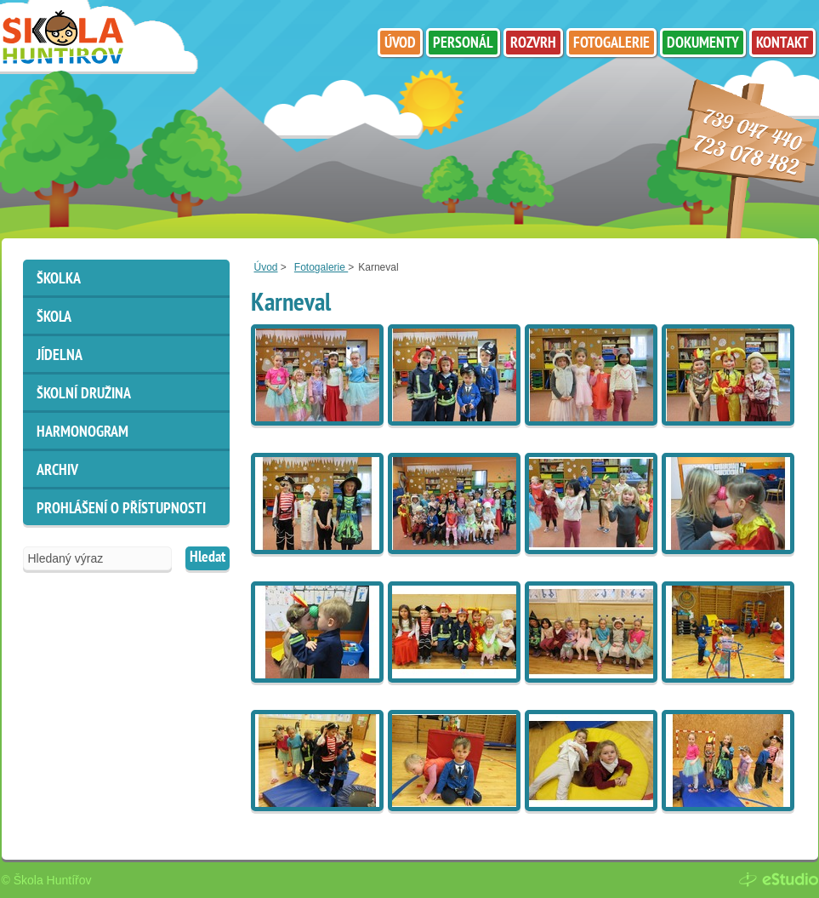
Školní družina (84, 394)
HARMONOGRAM (82, 433)
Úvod (266, 267)
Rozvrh (533, 44)
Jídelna (59, 356)
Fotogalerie (321, 267)
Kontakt (782, 44)
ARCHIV (57, 471)
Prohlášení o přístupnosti (121, 509)
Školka (59, 279)
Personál (463, 44)
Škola (54, 318)
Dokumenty (703, 44)
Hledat (207, 558)
